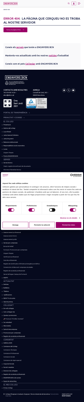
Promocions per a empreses (12, 333)
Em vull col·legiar (9, 308)
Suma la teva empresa (10, 329)
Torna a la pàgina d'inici (15, 29)
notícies (53, 55)
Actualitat (9, 281)
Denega (15, 225)
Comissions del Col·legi (10, 346)
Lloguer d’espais (8, 152)
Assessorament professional (12, 232)
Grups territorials (9, 364)
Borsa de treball (8, 246)
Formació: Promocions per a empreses (15, 250)
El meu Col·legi (11, 385)
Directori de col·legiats (11, 371)
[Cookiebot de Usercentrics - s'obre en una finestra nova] (71, 175)
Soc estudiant (8, 322)
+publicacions (8, 295)
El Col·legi (8, 121)
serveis (20, 47)
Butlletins (6, 288)
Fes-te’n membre (9, 367)
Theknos (6, 291)
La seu (5, 149)
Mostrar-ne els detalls (68, 218)
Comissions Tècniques (10, 350)
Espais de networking (10, 381)
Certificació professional (11, 257)
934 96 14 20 (10, 92)
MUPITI (6, 277)
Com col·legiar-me (9, 312)
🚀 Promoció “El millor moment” (14, 319)
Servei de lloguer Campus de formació (15, 274)
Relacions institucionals (11, 142)
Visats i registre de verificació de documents (17, 166)
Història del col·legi (9, 128)
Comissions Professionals (11, 353)
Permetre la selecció (42, 225)
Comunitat (9, 340)
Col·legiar (30, 63)
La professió (7, 131)
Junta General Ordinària (11, 135)
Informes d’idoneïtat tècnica (12, 169)
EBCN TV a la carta (9, 298)
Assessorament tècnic (10, 236)
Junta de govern (9, 138)
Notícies (6, 284)
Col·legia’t (9, 305)
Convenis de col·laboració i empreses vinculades (18, 267)
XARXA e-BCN (8, 343)
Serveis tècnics (8, 162)
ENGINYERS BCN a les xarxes (12, 377)
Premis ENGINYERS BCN (11, 156)
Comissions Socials (9, 357)
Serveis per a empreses (11, 243)
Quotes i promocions (10, 315)
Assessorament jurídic (10, 239)
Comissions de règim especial (12, 360)
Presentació (7, 124)
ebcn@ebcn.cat (9, 95)
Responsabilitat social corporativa (14, 145)
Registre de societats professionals (14, 270)
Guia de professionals (10, 260)
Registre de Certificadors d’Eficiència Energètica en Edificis (22, 263)
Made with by (67, 395)
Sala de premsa (8, 301)
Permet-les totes (68, 225)
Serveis (7, 159)
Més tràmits (7, 326)
